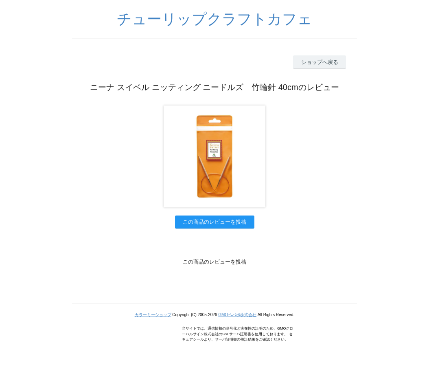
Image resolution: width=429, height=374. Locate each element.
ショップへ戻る (319, 62)
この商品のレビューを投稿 (214, 222)
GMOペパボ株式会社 (237, 314)
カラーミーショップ (153, 314)
